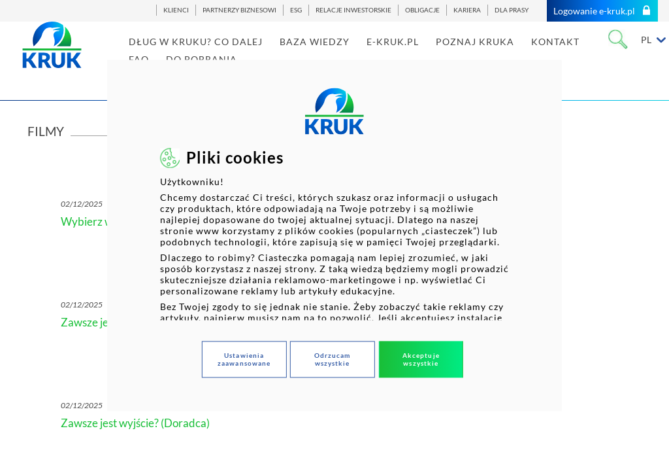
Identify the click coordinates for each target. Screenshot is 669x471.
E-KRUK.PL (411, 54)
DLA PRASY (512, 10)
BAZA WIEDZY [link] (333, 54)
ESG (296, 10)
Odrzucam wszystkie (332, 360)
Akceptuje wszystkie (421, 360)
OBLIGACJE (422, 10)
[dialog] (334, 235)
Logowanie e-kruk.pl (602, 10)
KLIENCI (176, 10)
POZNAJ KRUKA (493, 54)
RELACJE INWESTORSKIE (353, 10)
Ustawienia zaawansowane (244, 360)
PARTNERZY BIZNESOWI (239, 10)
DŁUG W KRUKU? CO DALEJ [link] (214, 54)
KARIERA (467, 10)
